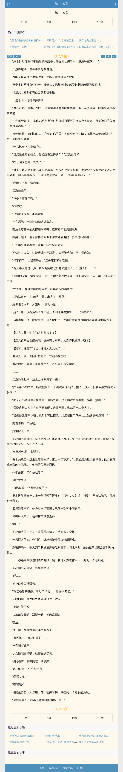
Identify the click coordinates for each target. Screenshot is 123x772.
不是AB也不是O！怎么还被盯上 (61, 741)
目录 (48, 21)
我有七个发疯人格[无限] (92, 741)
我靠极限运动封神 (19, 741)
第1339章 (61, 4)
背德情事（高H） (18, 46)
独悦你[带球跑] (52, 735)
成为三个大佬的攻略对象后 (94, 735)
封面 (74, 21)
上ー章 (23, 21)
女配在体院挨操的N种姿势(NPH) (27, 40)
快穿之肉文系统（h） (91, 40)
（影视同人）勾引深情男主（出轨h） (64, 40)
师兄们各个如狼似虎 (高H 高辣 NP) (63, 46)
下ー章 (100, 21)
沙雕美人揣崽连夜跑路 (21, 735)
